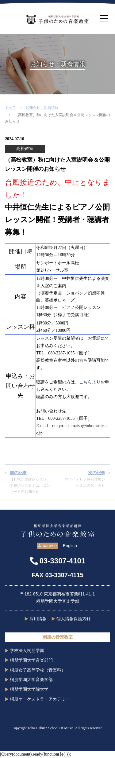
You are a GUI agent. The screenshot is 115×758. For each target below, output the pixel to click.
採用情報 (38, 618)
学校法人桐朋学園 (27, 650)
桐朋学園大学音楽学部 (31, 679)
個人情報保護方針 (73, 618)
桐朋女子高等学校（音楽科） (38, 670)
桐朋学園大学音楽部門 (31, 660)
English (70, 545)
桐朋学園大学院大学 (29, 689)
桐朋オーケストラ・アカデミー (40, 699)
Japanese (47, 545)
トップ (10, 107)
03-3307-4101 (62, 561)
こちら (85, 382)
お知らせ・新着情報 (42, 107)
